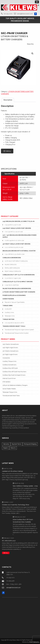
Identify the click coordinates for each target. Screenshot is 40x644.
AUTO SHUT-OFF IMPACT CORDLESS (16, 261)
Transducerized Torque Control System (17, 333)
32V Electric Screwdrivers (10, 351)
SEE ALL (5, 553)
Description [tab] (8, 100)
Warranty (6, 444)
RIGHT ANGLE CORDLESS (13, 271)
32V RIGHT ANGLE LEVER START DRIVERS (16, 244)
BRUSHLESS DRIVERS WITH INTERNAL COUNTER (19, 251)
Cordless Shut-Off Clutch (10, 368)
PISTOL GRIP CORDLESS (12, 268)
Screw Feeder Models (9, 389)
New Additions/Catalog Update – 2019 (25, 486)
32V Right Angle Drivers (10, 354)
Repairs (5, 448)
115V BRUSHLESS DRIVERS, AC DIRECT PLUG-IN (18, 221)
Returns (13, 448)
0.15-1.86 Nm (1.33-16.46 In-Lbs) (14, 254)
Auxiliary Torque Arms (9, 361)
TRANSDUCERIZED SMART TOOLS (14, 326)
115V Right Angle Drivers (10, 347)
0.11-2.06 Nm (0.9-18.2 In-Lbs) (14, 247)
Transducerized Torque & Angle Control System (19, 329)
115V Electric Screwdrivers (11, 344)
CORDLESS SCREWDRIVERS (12, 257)
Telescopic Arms (10, 316)
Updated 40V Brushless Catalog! (12, 471)
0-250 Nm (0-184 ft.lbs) (12, 285)
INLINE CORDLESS (10, 264)
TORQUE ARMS (7, 305)
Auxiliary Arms (9, 312)
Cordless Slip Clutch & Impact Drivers (14, 375)
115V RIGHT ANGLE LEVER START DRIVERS (17, 228)
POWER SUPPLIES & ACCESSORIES (14, 295)
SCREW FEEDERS (8, 299)
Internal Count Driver (9, 378)
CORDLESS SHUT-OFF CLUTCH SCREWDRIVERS (19, 275)
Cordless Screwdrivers (9, 365)
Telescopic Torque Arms (10, 392)
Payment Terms (16, 444)
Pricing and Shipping (30, 444)
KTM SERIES (6, 382)
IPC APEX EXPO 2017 (9, 541)
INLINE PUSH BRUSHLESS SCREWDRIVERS (17, 288)
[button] (32, 53)
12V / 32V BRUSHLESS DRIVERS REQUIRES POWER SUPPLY (19, 236)
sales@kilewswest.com (25, 14)
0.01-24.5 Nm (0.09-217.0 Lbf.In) (14, 323)
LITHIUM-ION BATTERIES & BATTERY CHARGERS (19, 292)
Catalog (7, 151)
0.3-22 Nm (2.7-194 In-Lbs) (13, 278)
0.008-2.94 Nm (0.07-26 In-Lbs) (14, 240)
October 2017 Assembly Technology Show (15, 505)
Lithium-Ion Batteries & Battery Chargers (15, 385)
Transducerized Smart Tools (11, 395)
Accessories (6, 358)
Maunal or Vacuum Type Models (15, 302)
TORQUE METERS (8, 319)
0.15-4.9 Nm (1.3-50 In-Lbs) (13, 225)
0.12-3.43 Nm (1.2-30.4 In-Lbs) (14, 231)
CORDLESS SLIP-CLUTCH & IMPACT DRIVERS (18, 281)
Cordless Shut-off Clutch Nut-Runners (14, 371)
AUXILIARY (8, 309)
